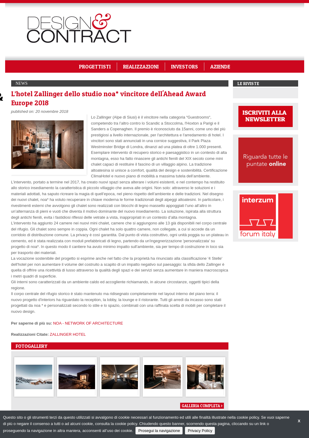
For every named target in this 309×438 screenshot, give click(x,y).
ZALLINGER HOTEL (68, 334)
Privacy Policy (200, 430)
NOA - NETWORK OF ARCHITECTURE (88, 323)
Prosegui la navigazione (159, 430)
